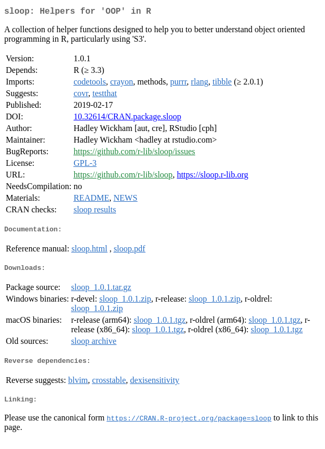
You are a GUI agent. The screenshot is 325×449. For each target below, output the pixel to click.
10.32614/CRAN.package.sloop (127, 118)
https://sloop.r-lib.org (212, 176)
